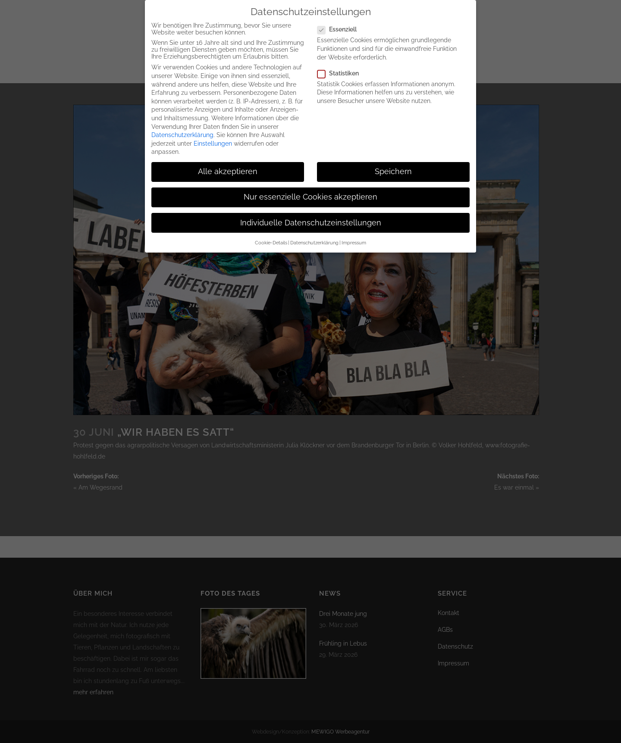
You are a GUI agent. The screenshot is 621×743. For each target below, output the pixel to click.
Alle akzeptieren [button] (227, 168)
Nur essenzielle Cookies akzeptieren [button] (310, 194)
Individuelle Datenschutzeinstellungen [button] (310, 219)
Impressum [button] (354, 239)
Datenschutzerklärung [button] (314, 239)
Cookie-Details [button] (271, 239)
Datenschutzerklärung (182, 131)
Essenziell (340, 26)
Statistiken (341, 69)
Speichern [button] (393, 168)
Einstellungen (213, 140)
